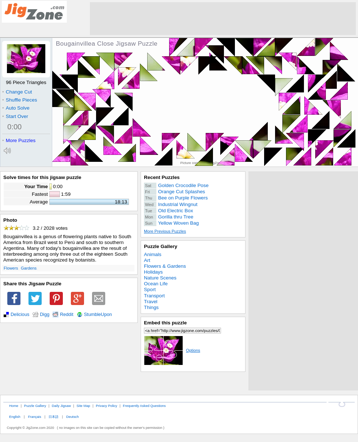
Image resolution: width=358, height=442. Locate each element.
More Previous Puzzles (165, 231)
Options (172, 350)
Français (34, 417)
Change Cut (17, 92)
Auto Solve (16, 108)
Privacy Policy (106, 406)
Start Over (15, 116)
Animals (152, 254)
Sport (150, 289)
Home (13, 406)
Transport (154, 295)
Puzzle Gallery (160, 246)
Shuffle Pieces (19, 100)
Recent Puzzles (162, 177)
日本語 (53, 417)
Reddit (66, 314)
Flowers (11, 268)
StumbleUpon (98, 314)
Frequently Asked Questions (144, 406)
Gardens (29, 268)
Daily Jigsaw (61, 406)
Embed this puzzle (165, 322)
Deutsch (72, 417)
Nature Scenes (160, 278)
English (14, 417)
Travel (150, 301)
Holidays (153, 272)
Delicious (20, 314)
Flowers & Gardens (165, 266)
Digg (44, 314)
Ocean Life (156, 283)
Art (147, 260)
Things (151, 307)
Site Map (83, 406)
